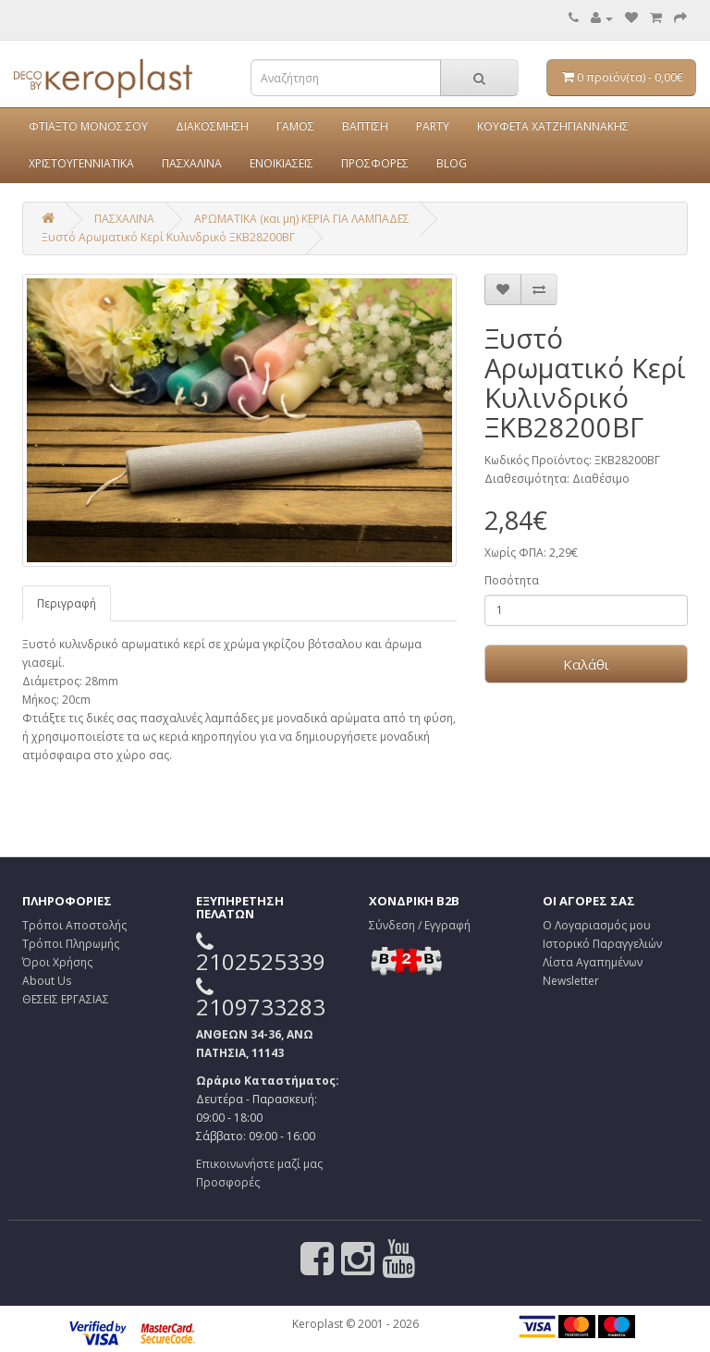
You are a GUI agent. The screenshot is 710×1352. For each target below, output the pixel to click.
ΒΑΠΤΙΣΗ (365, 126)
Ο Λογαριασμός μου (597, 925)
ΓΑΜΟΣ (295, 126)
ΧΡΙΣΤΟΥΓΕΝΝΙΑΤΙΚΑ (81, 163)
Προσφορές (228, 1182)
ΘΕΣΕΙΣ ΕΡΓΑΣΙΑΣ (65, 999)
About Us (46, 981)
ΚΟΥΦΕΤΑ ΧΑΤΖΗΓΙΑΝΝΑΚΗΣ (553, 126)
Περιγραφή (66, 603)
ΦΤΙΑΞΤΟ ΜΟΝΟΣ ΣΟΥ (88, 126)
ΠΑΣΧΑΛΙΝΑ (192, 163)
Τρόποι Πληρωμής (70, 944)
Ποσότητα (511, 580)
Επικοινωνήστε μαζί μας (259, 1164)
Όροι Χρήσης (57, 962)
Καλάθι (586, 664)
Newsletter (571, 981)
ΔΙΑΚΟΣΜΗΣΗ (212, 126)
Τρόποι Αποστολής (74, 925)
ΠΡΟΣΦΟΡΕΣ (375, 163)
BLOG (451, 163)
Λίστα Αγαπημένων (593, 962)
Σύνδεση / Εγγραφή (420, 925)
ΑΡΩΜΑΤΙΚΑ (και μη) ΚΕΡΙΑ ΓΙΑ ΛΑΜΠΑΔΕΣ (302, 219)
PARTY (432, 126)
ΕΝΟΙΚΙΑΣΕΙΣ (281, 163)
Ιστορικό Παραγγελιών (602, 944)
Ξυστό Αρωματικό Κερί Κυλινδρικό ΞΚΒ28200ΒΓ (168, 237)
